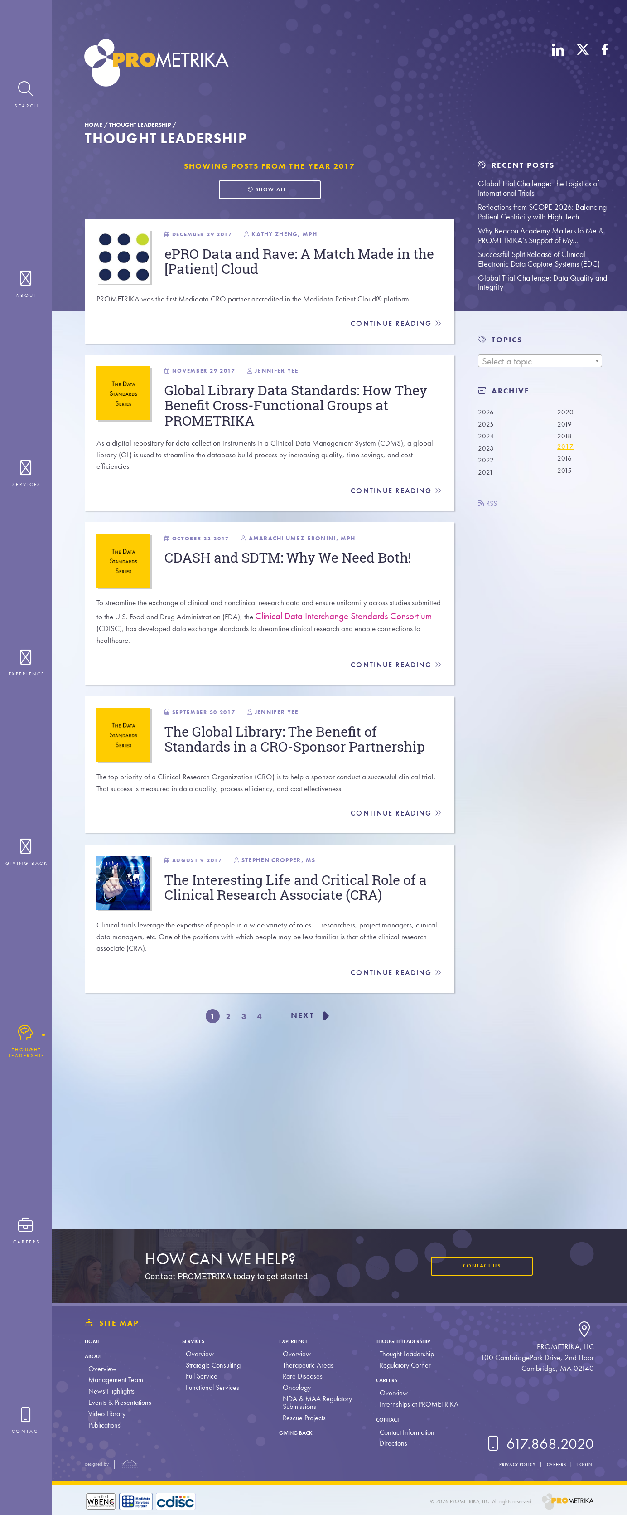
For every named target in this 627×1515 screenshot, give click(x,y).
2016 (566, 465)
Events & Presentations (119, 1402)
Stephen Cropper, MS (315, 1002)
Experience (294, 1340)
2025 (487, 425)
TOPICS (507, 340)
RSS (490, 510)
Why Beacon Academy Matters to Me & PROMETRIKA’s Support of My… (540, 235)
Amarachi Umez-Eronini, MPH (342, 609)
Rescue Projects (300, 1418)
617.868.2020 (538, 1444)
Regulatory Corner (399, 1365)
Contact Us (474, 1265)
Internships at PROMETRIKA (413, 1404)
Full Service (199, 1376)
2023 (487, 452)
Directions (387, 1443)
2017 (567, 452)
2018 (566, 438)
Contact (385, 1419)
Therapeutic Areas (304, 1365)
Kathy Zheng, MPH (323, 245)
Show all (266, 191)
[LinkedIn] (558, 65)
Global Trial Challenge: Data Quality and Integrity (542, 282)
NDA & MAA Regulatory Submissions (313, 1402)
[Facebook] (605, 65)
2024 (487, 438)
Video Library (106, 1413)
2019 (566, 425)
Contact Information (401, 1432)
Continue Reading (394, 363)
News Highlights (111, 1391)
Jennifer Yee (314, 420)
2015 (566, 478)
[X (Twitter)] (583, 65)
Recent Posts (516, 165)
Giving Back (297, 1432)
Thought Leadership (140, 125)
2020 (567, 412)
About (96, 1355)
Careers (384, 1379)
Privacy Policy (498, 1464)
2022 (487, 465)
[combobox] (540, 360)
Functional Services (210, 1387)
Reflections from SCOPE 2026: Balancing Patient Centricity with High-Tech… (542, 212)
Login (581, 1464)
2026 (487, 412)
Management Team (115, 1379)
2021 (487, 478)
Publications (104, 1425)
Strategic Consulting (210, 1365)
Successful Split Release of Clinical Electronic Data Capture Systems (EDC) (539, 259)
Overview (102, 1369)
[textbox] (540, 361)
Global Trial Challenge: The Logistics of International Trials (538, 188)
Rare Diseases (298, 1376)
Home (93, 125)
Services (195, 1340)
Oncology (293, 1387)
